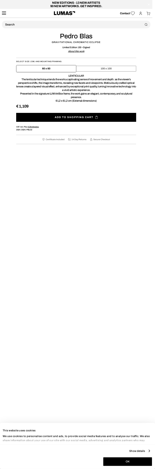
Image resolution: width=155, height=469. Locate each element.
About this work (76, 51)
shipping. (33, 127)
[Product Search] (76, 24)
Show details (137, 450)
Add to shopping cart (76, 117)
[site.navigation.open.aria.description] (4, 13)
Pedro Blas (76, 36)
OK (128, 461)
